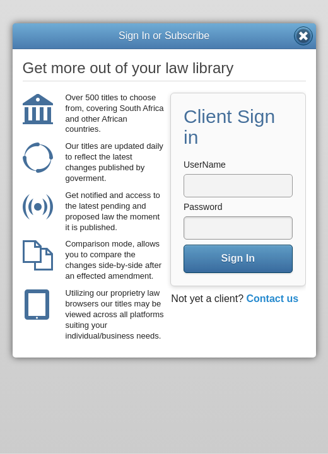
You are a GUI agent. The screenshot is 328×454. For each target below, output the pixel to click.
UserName (205, 164)
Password (203, 206)
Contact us (273, 298)
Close (303, 35)
